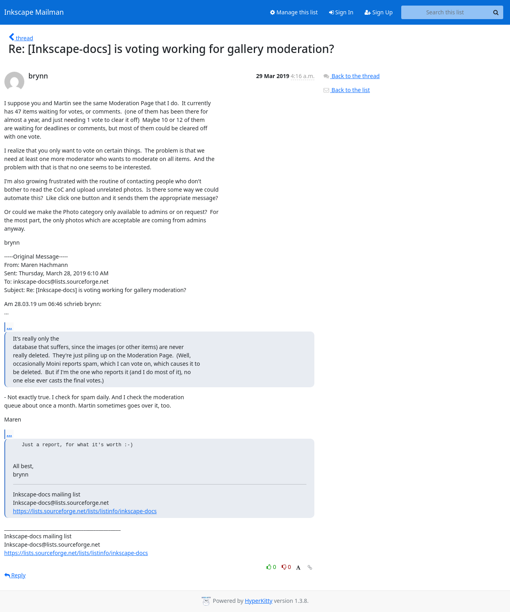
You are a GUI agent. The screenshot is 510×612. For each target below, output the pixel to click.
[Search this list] (445, 12)
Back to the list (346, 90)
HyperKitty (258, 600)
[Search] (496, 12)
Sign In (341, 12)
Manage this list (294, 12)
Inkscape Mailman (34, 12)
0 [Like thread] (272, 567)
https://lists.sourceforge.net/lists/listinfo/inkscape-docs (85, 511)
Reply (15, 575)
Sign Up (379, 12)
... (9, 326)
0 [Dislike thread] (286, 567)
